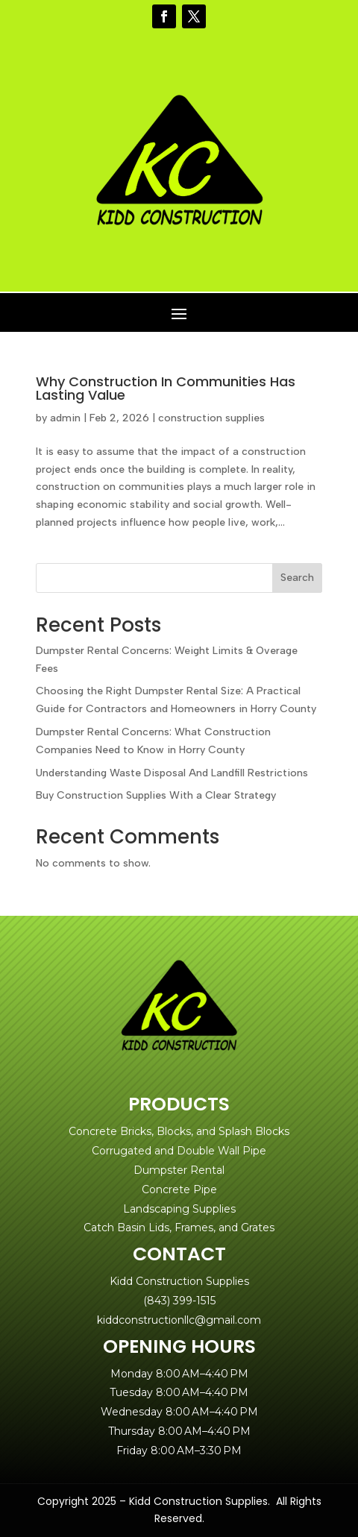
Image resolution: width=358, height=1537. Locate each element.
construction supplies (211, 418)
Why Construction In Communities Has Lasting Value (165, 388)
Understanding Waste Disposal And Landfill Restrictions (172, 773)
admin (65, 418)
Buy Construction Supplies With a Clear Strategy (156, 795)
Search (297, 577)
